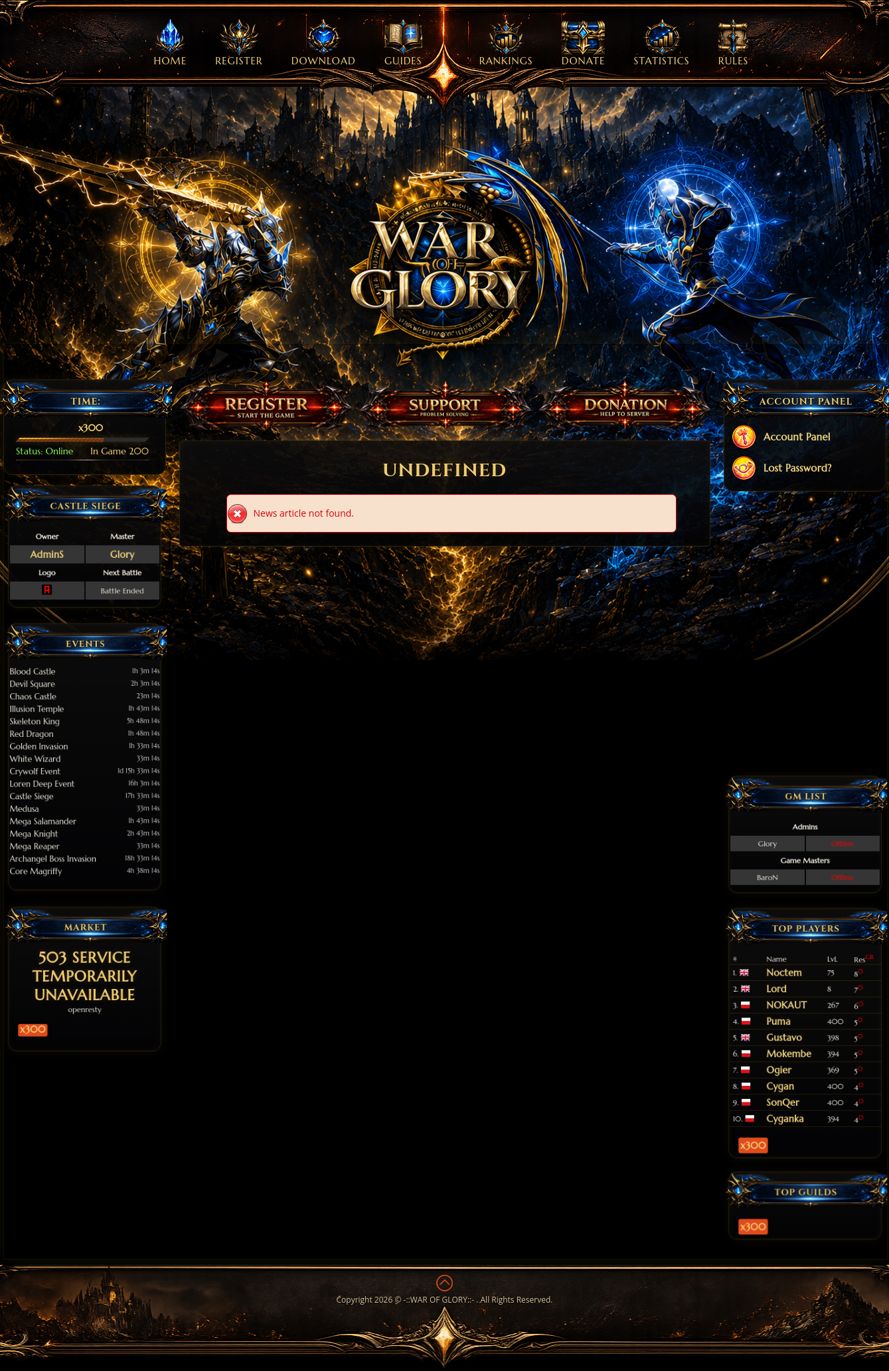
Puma (794, 1028)
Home (170, 43)
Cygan (794, 1055)
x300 (63, 999)
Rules (733, 43)
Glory (100, 549)
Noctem (796, 1008)
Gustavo (796, 1035)
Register (238, 43)
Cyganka (796, 1068)
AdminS (69, 549)
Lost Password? (781, 469)
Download (323, 43)
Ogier (794, 1048)
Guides (403, 43)
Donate (584, 43)
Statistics (662, 43)
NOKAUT (797, 1021)
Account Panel (781, 438)
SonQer (795, 1061)
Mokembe (798, 1041)
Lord (793, 1014)
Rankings (506, 43)
